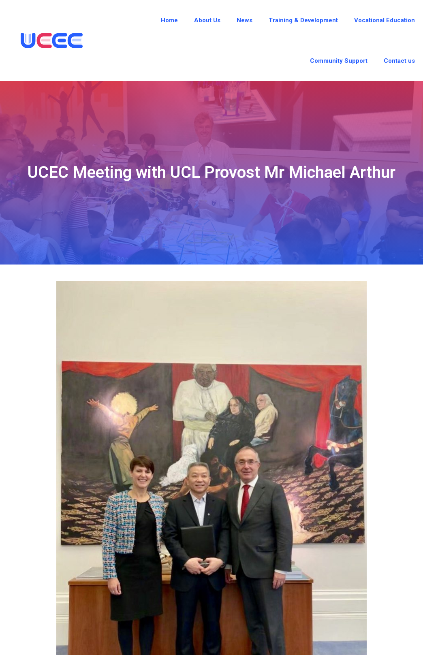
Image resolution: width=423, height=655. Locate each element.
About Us (207, 20)
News (244, 20)
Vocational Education (384, 20)
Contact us (399, 60)
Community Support (338, 60)
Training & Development (303, 20)
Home (169, 20)
